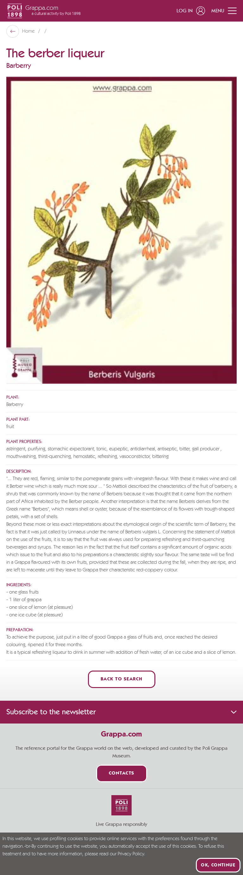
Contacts (121, 773)
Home (29, 31)
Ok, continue (218, 865)
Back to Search (122, 679)
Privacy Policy (131, 854)
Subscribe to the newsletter (121, 712)
